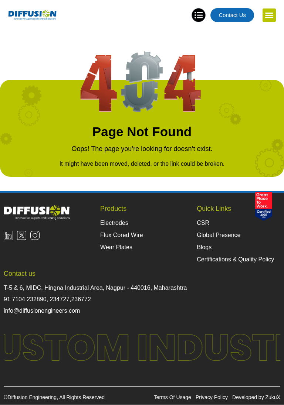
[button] (269, 15)
